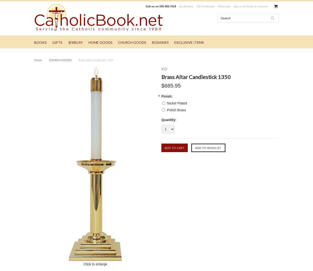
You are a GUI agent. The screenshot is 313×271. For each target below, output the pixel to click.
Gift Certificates (205, 6)
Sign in (237, 6)
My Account (186, 6)
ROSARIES (160, 42)
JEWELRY (75, 42)
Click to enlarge (95, 264)
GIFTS (57, 42)
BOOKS (40, 42)
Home (38, 60)
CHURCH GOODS (132, 42)
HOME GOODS (100, 42)
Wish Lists (224, 6)
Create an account (257, 6)
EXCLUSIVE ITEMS (189, 42)
